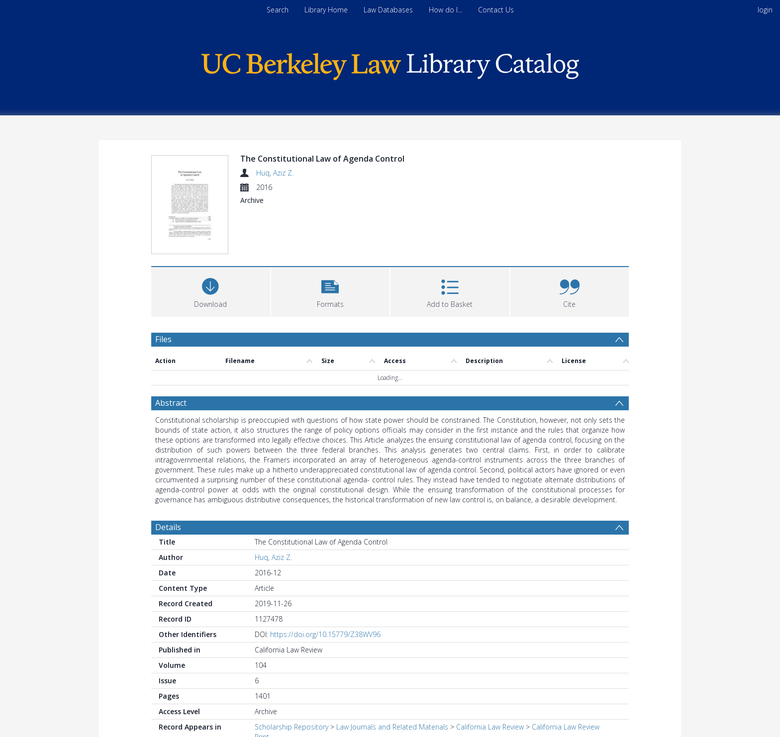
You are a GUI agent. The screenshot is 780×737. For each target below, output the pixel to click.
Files (163, 340)
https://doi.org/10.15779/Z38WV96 (325, 636)
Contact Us (496, 9)
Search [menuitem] (278, 9)
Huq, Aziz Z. (274, 173)
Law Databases (388, 9)
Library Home (326, 9)
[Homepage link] (390, 64)
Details (168, 528)
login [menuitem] (765, 9)
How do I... (445, 9)
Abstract (171, 404)
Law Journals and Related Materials (392, 728)
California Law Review (490, 728)
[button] (330, 292)
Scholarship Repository (291, 728)
